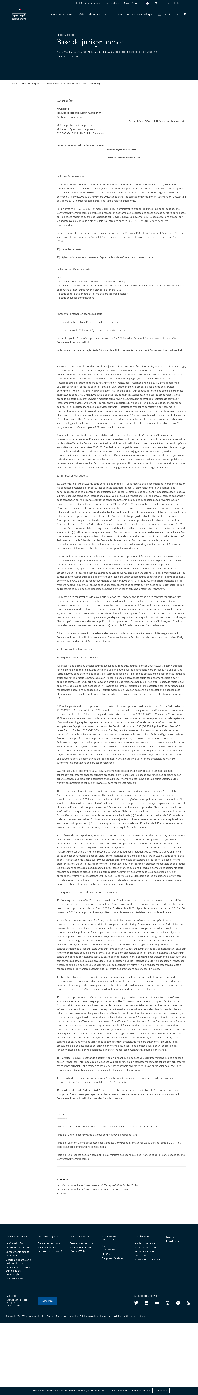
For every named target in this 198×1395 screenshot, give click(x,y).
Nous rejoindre (14, 1278)
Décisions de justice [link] (32, 83)
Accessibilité (174, 3)
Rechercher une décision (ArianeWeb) (81, 83)
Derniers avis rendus (81, 1243)
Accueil (15, 83)
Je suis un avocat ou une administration (145, 1249)
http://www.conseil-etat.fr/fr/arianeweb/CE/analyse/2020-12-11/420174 (97, 1185)
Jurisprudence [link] (52, 83)
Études (106, 1254)
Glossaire (171, 1237)
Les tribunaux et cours (18, 1247)
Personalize (162, 1390)
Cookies (50, 1316)
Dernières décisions (49, 1243)
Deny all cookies (141, 1390)
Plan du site (172, 1241)
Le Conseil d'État (15, 1243)
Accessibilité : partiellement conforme (127, 1316)
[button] (62, 14)
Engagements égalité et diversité (17, 1253)
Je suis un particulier (145, 1243)
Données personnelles (67, 1316)
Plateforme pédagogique (88, 3)
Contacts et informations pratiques (147, 1257)
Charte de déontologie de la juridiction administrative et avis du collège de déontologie (18, 1267)
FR (156, 3)
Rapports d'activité (112, 1258)
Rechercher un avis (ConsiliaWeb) (80, 1249)
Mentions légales (36, 1316)
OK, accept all (118, 1390)
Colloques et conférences (109, 1247)
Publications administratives (93, 1316)
